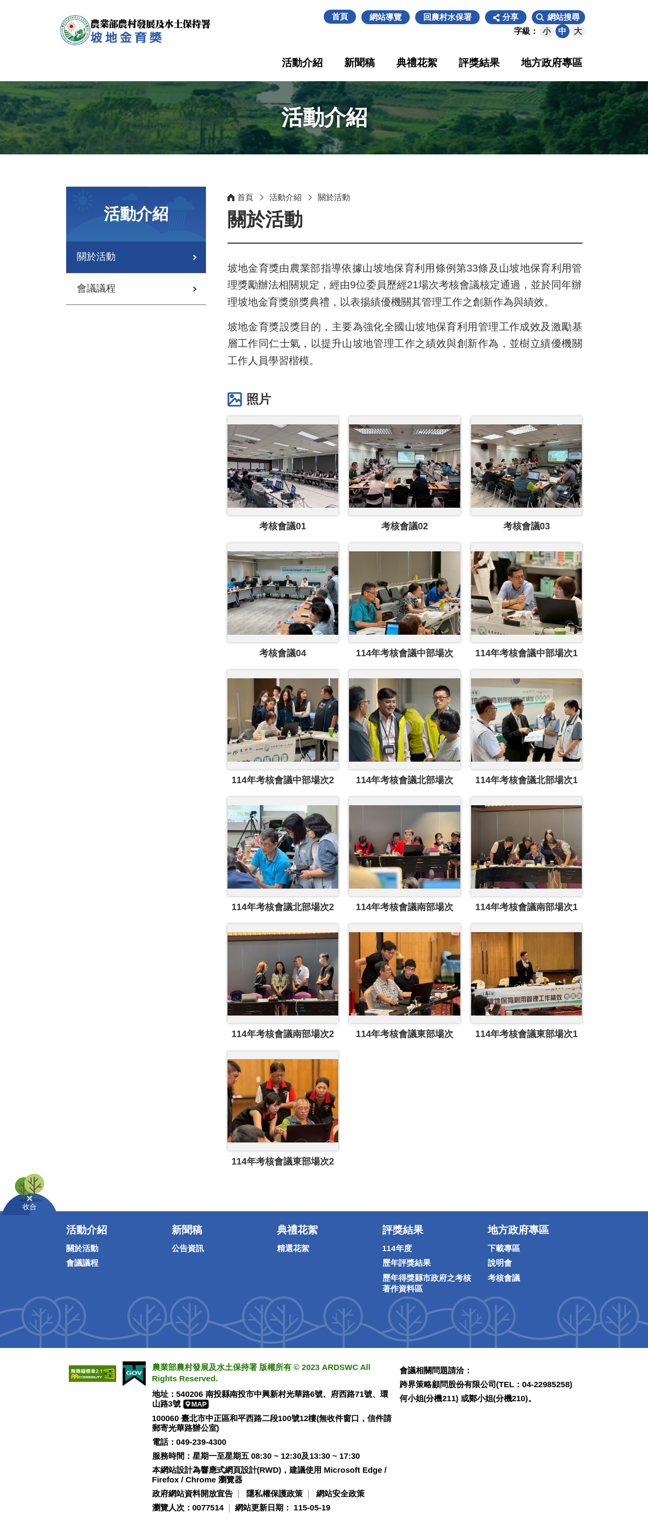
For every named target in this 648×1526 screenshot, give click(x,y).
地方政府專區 (551, 62)
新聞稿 (359, 62)
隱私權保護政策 (274, 1493)
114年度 (397, 1248)
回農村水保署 (447, 17)
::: (318, 17)
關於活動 (96, 256)
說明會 (500, 1262)
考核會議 (504, 1277)
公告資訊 (188, 1248)
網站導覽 (385, 17)
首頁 (340, 16)
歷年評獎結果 (406, 1262)
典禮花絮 (416, 62)
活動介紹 (302, 62)
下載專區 (504, 1248)
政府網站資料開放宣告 (192, 1493)
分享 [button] (510, 17)
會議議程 (96, 288)
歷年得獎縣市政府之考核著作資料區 (426, 1283)
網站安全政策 (340, 1493)
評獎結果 (479, 62)
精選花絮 (293, 1248)
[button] (558, 17)
